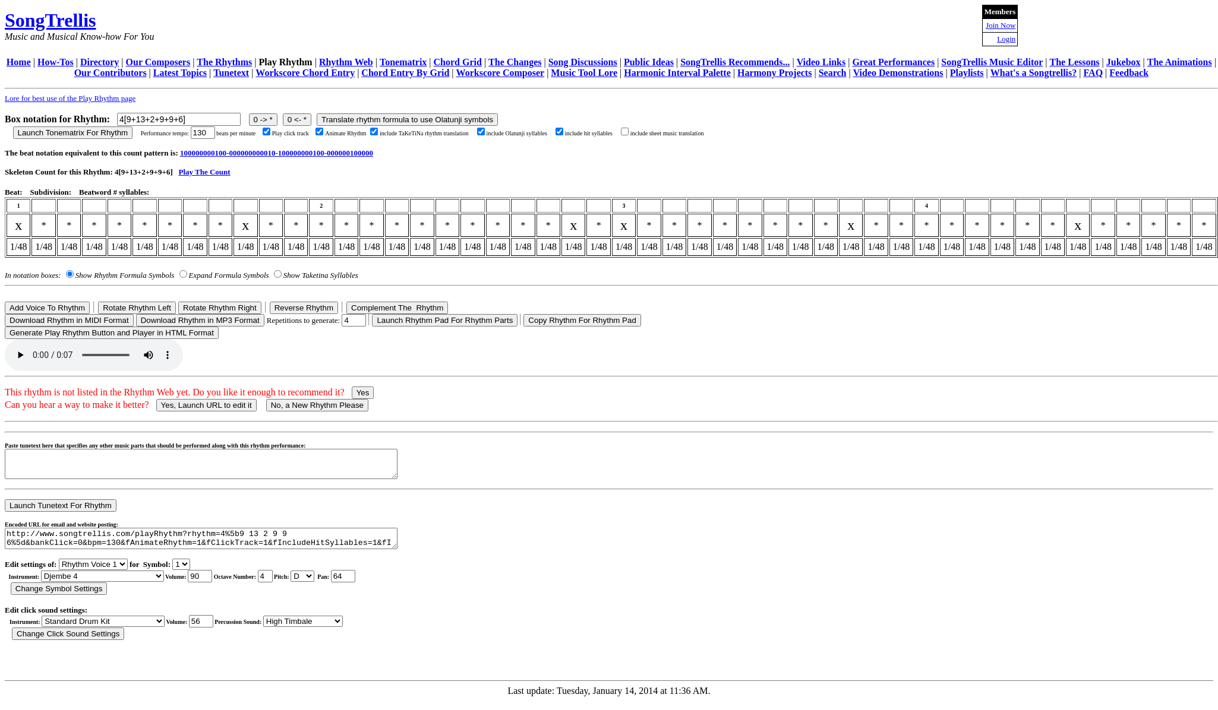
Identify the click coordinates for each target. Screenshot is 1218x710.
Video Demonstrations (898, 73)
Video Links (821, 62)
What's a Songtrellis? (1033, 73)
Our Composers (158, 62)
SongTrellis (50, 20)
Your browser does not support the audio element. (94, 355)
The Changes (514, 62)
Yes (363, 392)
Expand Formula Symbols (229, 275)
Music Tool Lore (584, 73)
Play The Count (204, 171)
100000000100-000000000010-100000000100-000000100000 (276, 152)
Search (833, 73)
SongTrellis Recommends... (735, 62)
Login (1006, 38)
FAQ (1093, 73)
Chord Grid (458, 62)
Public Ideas (649, 62)
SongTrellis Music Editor (992, 62)
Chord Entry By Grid (405, 73)
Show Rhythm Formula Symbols (124, 275)
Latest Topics (180, 73)
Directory (99, 62)
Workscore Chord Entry (305, 73)
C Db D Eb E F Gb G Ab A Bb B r (302, 585)
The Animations (1179, 62)
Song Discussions (582, 62)
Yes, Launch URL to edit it (206, 405)
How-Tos (55, 62)
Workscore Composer (500, 73)
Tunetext (231, 73)
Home (19, 62)
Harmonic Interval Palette (677, 73)
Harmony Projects (774, 73)
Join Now (1000, 25)
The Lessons (1075, 62)
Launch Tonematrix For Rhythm (73, 132)
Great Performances (893, 62)
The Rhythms (224, 62)
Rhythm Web (346, 62)
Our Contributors (110, 73)
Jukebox (1123, 62)
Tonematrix (403, 62)
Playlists (967, 73)
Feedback (1128, 73)
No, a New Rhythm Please (317, 405)
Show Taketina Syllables (320, 275)
